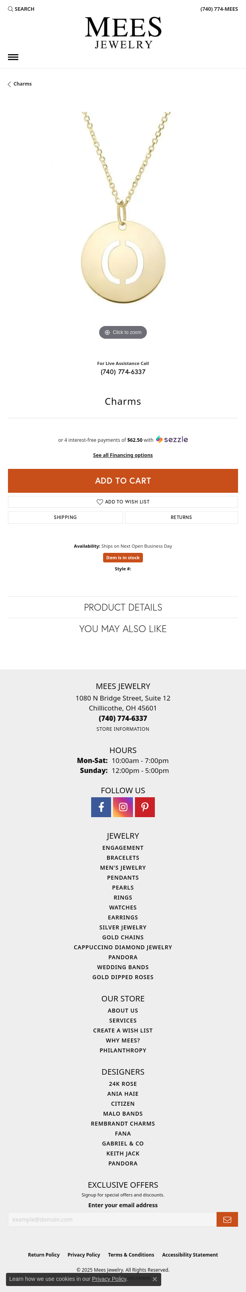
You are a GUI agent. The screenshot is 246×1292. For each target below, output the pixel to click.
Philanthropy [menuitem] (123, 1050)
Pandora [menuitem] (123, 957)
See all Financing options (123, 455)
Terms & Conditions (131, 1254)
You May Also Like (123, 628)
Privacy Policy (84, 1254)
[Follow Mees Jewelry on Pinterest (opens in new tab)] (145, 807)
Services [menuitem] (123, 1020)
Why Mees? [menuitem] (123, 1040)
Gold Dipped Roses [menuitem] (123, 977)
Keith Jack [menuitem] (123, 1153)
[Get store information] (122, 729)
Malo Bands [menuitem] (123, 1113)
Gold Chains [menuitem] (123, 937)
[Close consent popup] (154, 1279)
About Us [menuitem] (123, 1010)
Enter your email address (123, 1205)
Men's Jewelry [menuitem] (123, 867)
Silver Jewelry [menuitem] (122, 927)
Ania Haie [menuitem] (123, 1093)
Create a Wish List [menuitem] (123, 1030)
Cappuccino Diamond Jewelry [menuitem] (123, 947)
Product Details (123, 607)
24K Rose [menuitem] (123, 1083)
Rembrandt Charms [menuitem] (123, 1123)
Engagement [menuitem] (123, 847)
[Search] (21, 9)
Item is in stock (123, 557)
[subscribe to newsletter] (227, 1219)
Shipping (65, 517)
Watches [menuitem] (123, 907)
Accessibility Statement (190, 1254)
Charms (23, 83)
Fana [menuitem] (123, 1133)
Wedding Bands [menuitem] (123, 967)
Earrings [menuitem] (123, 917)
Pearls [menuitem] (123, 887)
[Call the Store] (123, 718)
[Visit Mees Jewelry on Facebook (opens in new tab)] (101, 807)
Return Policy (44, 1254)
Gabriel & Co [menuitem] (123, 1143)
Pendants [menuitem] (123, 877)
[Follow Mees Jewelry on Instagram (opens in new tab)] (123, 807)
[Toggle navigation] (13, 57)
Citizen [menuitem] (123, 1103)
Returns (181, 517)
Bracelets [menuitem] (123, 857)
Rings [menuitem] (122, 897)
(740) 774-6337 (123, 371)
